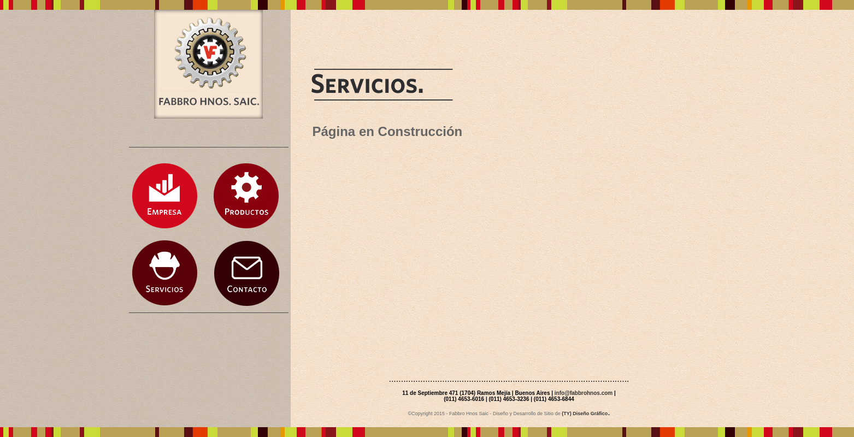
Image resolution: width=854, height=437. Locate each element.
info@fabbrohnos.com (583, 393)
